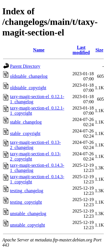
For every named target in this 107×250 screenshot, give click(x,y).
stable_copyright (25, 133)
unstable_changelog (28, 213)
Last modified (81, 50)
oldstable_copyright (28, 87)
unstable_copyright (27, 225)
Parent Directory (25, 66)
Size (99, 49)
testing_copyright (26, 202)
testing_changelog (26, 190)
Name (39, 49)
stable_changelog (26, 122)
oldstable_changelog (29, 76)
